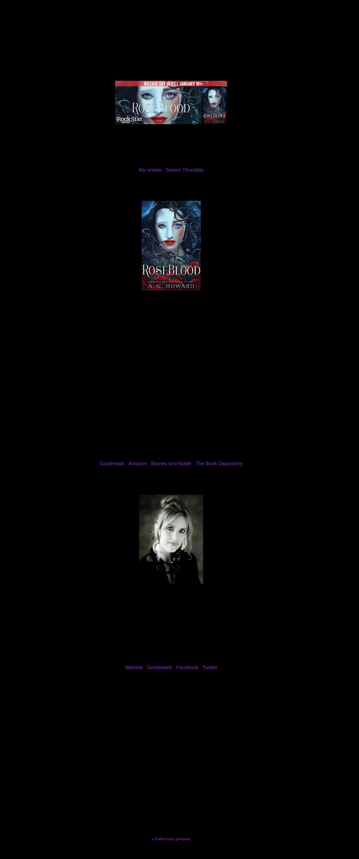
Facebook (187, 667)
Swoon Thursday (184, 170)
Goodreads (112, 463)
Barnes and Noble (171, 463)
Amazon (137, 463)
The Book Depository (219, 463)
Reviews (83, 35)
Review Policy (116, 35)
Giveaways (151, 35)
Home (27, 35)
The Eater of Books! (179, 21)
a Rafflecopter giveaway (171, 839)
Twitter (209, 667)
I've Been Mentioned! (225, 35)
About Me (54, 35)
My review (150, 170)
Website (134, 667)
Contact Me (183, 35)
